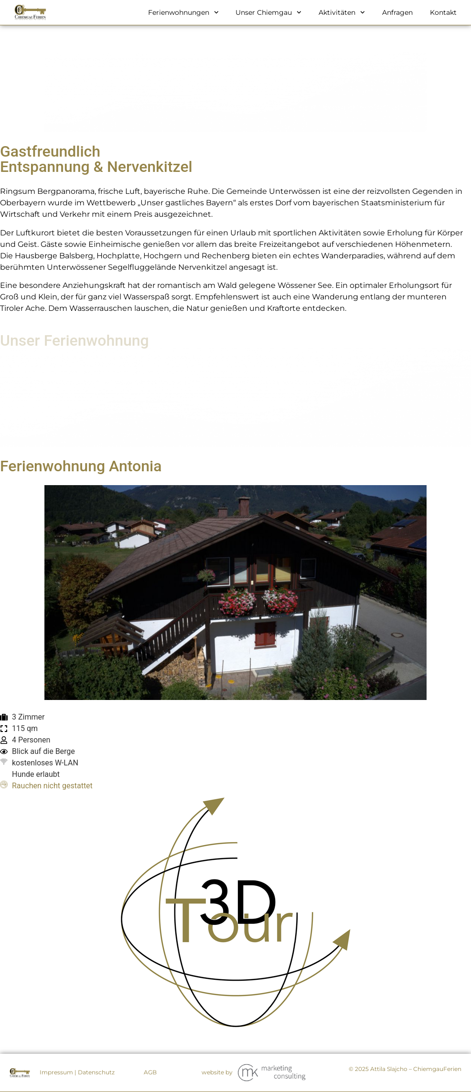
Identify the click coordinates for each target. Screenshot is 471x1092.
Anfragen (397, 12)
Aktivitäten (342, 12)
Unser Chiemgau (268, 12)
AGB (150, 1072)
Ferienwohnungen (183, 12)
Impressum (56, 1072)
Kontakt (443, 12)
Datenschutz (96, 1072)
